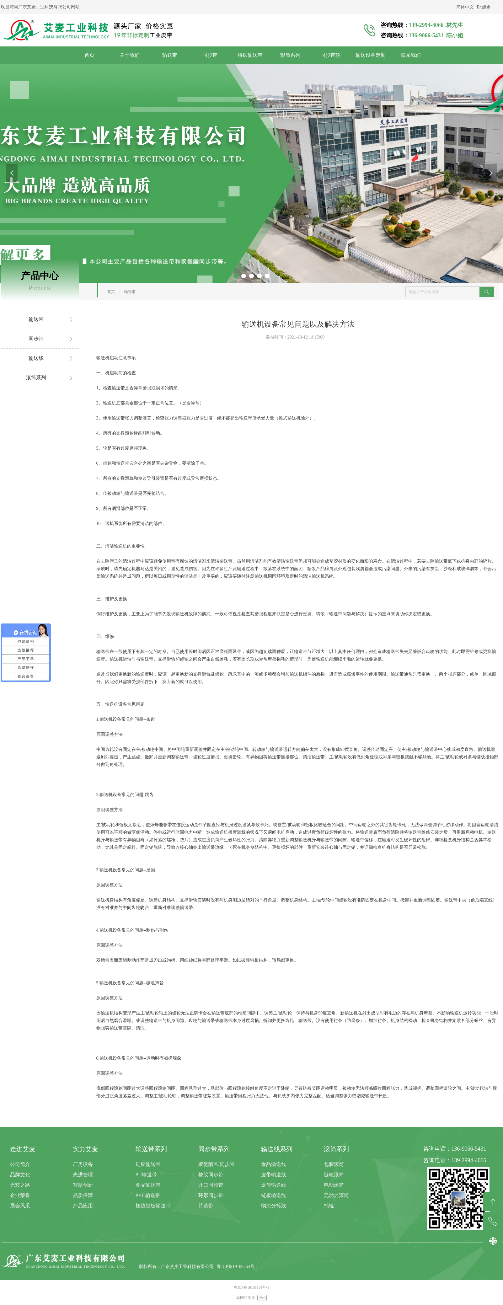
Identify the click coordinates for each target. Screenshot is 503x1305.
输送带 (130, 292)
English (483, 7)
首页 (111, 292)
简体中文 (465, 7)
